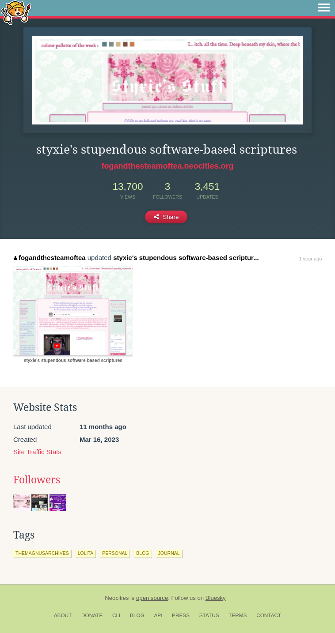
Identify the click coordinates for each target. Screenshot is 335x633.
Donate (92, 615)
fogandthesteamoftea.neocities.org (167, 166)
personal (114, 553)
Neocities (117, 598)
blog (142, 553)
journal (169, 553)
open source (152, 598)
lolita (85, 553)
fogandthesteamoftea (49, 257)
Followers (36, 480)
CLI (116, 615)
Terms (237, 615)
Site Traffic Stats (37, 452)
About (63, 615)
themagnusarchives (42, 553)
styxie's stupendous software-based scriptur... (186, 257)
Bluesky (216, 598)
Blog (137, 615)
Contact (268, 615)
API (158, 615)
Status (209, 615)
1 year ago (310, 258)
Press (181, 615)
